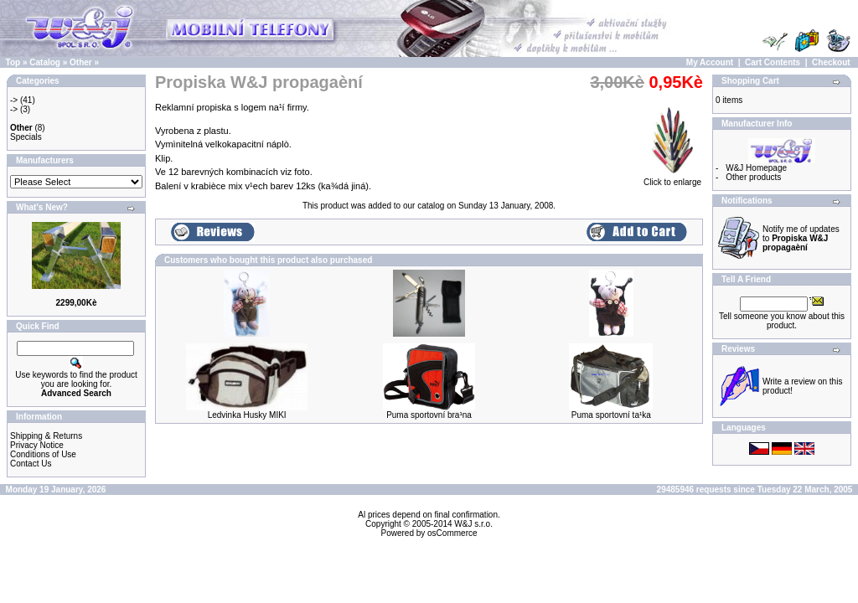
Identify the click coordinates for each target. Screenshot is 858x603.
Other (81, 62)
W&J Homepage (756, 168)
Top (13, 62)
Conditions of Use (43, 454)
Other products (753, 177)
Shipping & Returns (46, 436)
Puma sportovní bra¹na (429, 415)
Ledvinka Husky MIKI (247, 415)
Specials (26, 137)
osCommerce (452, 533)
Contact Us (30, 463)
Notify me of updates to (801, 238)
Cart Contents (772, 62)
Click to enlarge (672, 178)
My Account (709, 62)
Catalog (44, 62)
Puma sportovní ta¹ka (611, 415)
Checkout (831, 62)
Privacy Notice (37, 445)
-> (14, 100)
